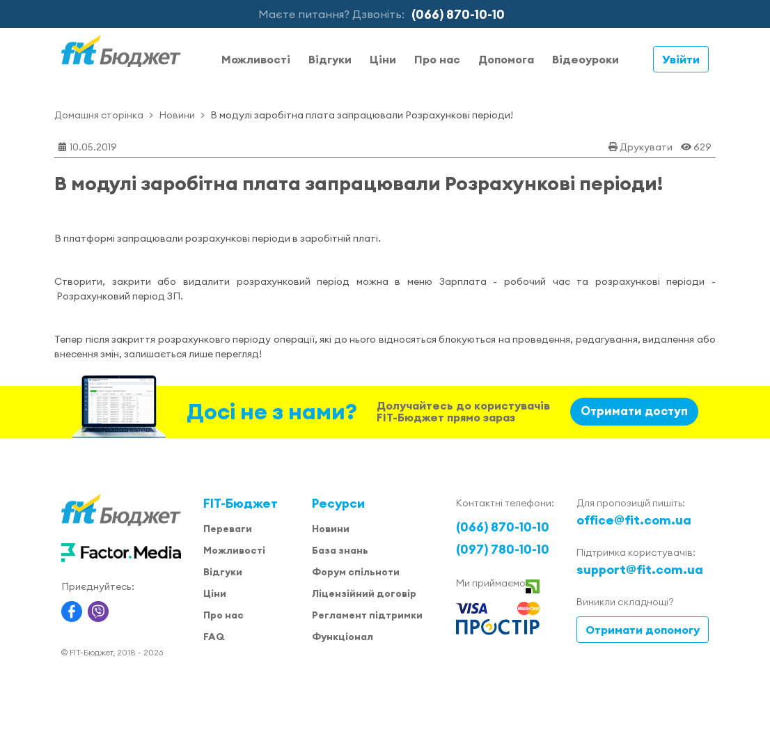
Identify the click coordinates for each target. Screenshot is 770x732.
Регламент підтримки (367, 615)
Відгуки (330, 59)
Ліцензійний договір (364, 593)
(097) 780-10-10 (502, 549)
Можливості (255, 59)
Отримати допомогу (643, 630)
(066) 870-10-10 (458, 14)
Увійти (681, 59)
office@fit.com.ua (633, 520)
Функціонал (342, 636)
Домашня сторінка (98, 115)
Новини (177, 115)
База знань (340, 550)
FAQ (213, 636)
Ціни (383, 59)
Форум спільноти (356, 572)
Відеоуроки (585, 59)
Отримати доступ (634, 411)
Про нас (437, 59)
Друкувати (646, 147)
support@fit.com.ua (639, 569)
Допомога (506, 59)
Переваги (227, 528)
